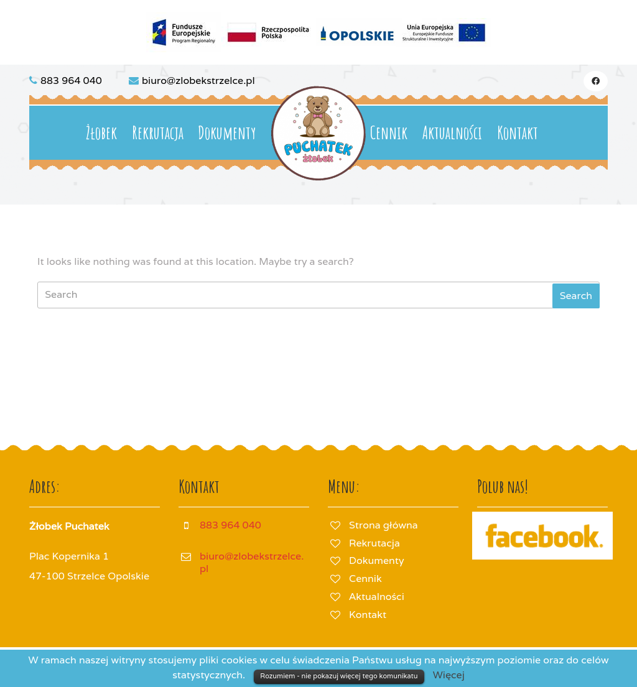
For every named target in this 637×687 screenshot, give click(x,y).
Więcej (449, 674)
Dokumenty (227, 133)
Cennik (388, 133)
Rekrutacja (158, 133)
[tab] (576, 296)
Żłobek (101, 133)
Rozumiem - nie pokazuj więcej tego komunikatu (338, 675)
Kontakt (517, 133)
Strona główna (383, 525)
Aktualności (452, 133)
